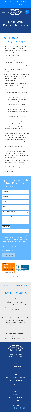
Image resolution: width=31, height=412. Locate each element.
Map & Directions (15, 371)
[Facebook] (7, 408)
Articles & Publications (15, 397)
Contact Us (15, 400)
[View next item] (17, 277)
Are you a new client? (9, 211)
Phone (4, 201)
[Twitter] (10, 408)
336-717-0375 (15, 356)
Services (15, 394)
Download (6, 305)
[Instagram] (14, 408)
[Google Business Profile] (24, 408)
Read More (18, 6)
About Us (15, 391)
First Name (6, 191)
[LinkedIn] (17, 408)
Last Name (6, 196)
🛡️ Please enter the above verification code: (15, 230)
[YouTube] (20, 408)
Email (4, 206)
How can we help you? (9, 217)
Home (15, 388)
